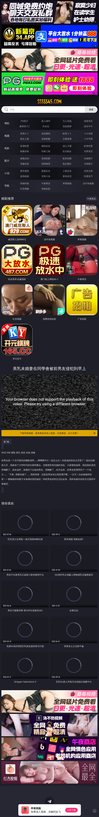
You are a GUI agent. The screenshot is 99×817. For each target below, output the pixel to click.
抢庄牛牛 (88, 126)
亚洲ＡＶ (24, 133)
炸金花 (46, 126)
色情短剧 (45, 188)
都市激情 (24, 170)
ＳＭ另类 (88, 138)
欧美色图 (67, 158)
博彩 (6, 123)
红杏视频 (24, 188)
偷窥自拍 (24, 158)
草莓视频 (67, 183)
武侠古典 (88, 170)
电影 (6, 148)
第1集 (6, 441)
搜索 (91, 109)
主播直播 (67, 138)
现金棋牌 (67, 126)
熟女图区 (67, 163)
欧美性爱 (88, 145)
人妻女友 (67, 170)
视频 (6, 135)
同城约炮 (24, 183)
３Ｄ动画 (88, 133)
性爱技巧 (88, 176)
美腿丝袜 (24, 163)
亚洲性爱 (24, 145)
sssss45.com (49, 101)
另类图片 (88, 163)
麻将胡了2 (25, 126)
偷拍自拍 (45, 145)
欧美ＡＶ (67, 133)
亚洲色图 (45, 158)
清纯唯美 (45, 163)
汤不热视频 (88, 183)
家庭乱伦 (45, 170)
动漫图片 (88, 158)
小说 (6, 173)
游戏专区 (88, 120)
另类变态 (88, 151)
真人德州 (45, 120)
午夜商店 (45, 183)
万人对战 (67, 120)
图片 (6, 160)
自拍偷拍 (45, 133)
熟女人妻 (24, 138)
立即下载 (71, 810)
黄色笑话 (67, 176)
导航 (6, 185)
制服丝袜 (24, 151)
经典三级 (45, 151)
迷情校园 (24, 176)
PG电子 (24, 120)
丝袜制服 (45, 138)
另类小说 (45, 176)
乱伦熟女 (67, 151)
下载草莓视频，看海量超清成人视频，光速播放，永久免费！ (58, 433)
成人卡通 (67, 145)
